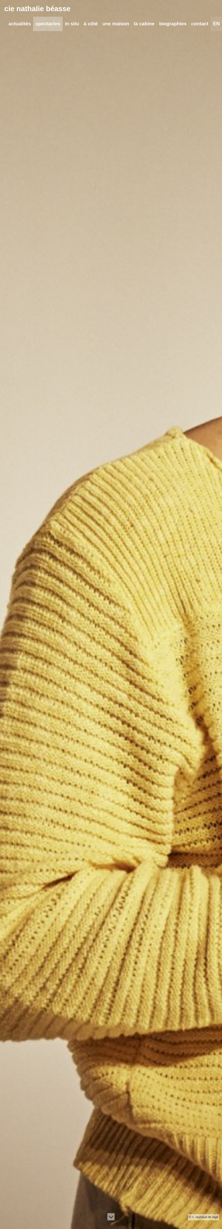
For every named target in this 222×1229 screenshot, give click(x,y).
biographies (173, 24)
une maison (115, 24)
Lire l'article (20, 1085)
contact (199, 24)
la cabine (144, 24)
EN (216, 24)
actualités (20, 24)
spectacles (47, 24)
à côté (91, 24)
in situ (72, 24)
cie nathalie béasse (37, 9)
